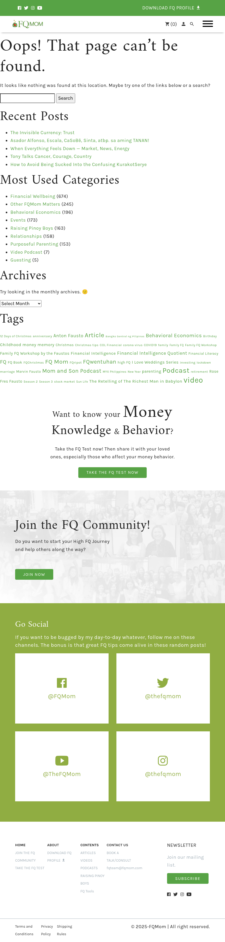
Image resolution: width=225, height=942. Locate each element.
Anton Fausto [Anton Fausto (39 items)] (68, 336)
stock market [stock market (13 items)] (64, 381)
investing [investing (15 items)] (188, 362)
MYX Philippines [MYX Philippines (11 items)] (114, 372)
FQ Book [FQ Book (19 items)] (15, 362)
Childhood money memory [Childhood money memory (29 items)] (27, 344)
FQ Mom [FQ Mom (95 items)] (56, 361)
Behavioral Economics (35, 212)
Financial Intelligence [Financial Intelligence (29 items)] (93, 353)
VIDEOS (86, 860)
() (169, 24)
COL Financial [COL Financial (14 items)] (111, 345)
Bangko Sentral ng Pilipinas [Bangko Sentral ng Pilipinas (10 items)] (125, 336)
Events (18, 220)
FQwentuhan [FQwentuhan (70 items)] (99, 362)
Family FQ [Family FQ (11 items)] (176, 345)
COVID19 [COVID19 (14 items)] (150, 345)
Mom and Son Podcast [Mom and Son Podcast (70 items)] (72, 371)
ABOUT (53, 845)
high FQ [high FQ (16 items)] (124, 362)
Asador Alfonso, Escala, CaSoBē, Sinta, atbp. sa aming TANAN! (79, 140)
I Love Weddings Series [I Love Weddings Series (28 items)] (155, 362)
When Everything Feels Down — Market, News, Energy (69, 148)
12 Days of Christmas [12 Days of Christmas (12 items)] (16, 336)
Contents (89, 845)
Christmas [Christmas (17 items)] (65, 345)
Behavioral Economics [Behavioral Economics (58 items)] (174, 335)
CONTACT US (117, 845)
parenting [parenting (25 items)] (151, 371)
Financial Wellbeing (32, 196)
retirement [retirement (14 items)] (199, 372)
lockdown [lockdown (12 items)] (204, 362)
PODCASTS (89, 868)
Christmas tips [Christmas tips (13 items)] (87, 345)
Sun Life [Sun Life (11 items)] (82, 381)
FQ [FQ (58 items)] (3, 362)
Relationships (26, 236)
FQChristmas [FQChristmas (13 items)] (33, 362)
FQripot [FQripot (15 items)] (76, 362)
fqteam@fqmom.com (125, 868)
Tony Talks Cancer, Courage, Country (51, 156)
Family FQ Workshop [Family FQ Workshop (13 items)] (201, 345)
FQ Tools (87, 891)
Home (20, 845)
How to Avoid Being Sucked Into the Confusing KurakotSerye (78, 164)
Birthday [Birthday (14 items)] (210, 336)
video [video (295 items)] (193, 380)
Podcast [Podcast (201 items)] (176, 370)
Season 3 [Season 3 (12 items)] (46, 381)
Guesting (20, 260)
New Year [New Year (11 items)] (134, 372)
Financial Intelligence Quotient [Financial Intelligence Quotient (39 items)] (152, 353)
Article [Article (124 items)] (94, 335)
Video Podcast (26, 252)
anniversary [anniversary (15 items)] (42, 336)
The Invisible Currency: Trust (42, 132)
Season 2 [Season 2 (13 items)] (30, 381)
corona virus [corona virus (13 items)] (133, 345)
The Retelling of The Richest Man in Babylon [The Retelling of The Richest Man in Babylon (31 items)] (135, 381)
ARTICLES (88, 853)
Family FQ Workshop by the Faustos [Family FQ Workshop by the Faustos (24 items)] (34, 353)
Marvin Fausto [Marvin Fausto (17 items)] (28, 372)
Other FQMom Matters (35, 204)
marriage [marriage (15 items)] (7, 372)
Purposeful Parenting (34, 244)
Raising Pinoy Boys (31, 228)
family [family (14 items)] (163, 345)
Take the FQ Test (29, 868)
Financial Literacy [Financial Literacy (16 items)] (203, 354)
